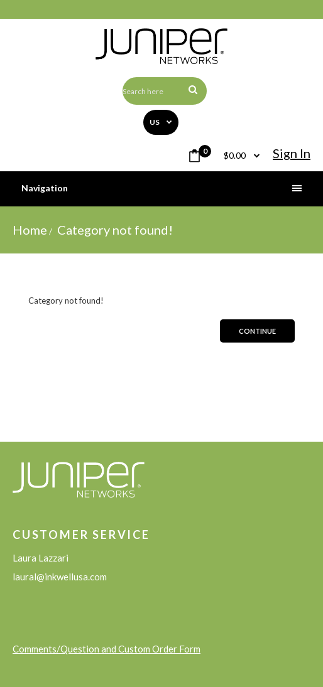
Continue (257, 331)
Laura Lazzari (40, 557)
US (155, 122)
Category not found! (114, 229)
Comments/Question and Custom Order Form (106, 648)
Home (30, 229)
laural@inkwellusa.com (60, 576)
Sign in (291, 153)
